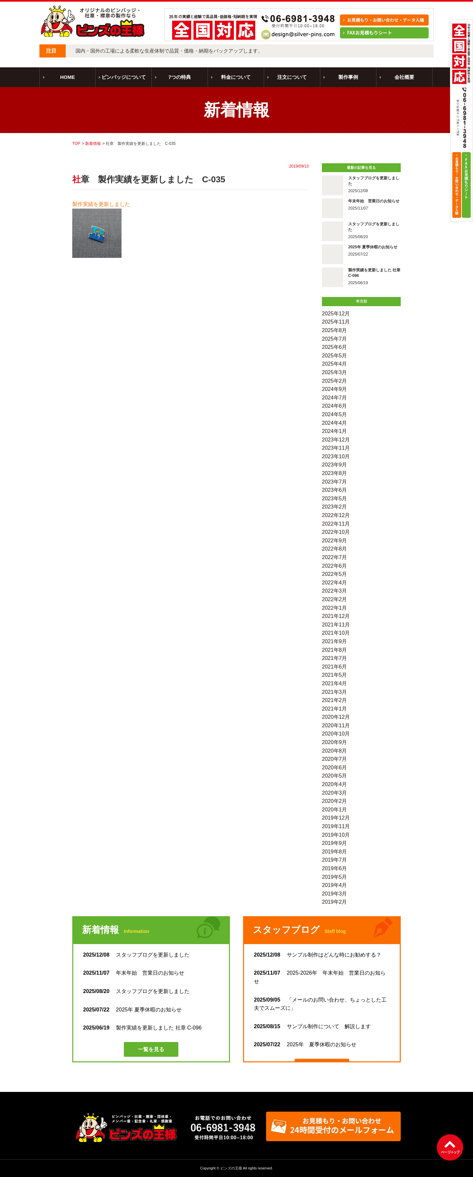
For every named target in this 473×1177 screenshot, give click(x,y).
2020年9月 (334, 742)
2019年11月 (336, 826)
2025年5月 (334, 355)
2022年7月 (334, 557)
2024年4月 (334, 423)
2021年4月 (334, 683)
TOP (76, 143)
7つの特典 (180, 77)
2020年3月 (334, 793)
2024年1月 (334, 431)
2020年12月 (336, 717)
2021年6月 (334, 666)
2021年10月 (336, 633)
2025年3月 (334, 372)
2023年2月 (334, 506)
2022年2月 (334, 599)
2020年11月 (336, 725)
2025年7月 (334, 339)
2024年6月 (334, 406)
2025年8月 (334, 330)
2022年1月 (334, 608)
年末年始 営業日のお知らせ (133, 973)
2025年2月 (334, 381)
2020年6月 (334, 767)
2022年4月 (334, 582)
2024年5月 (334, 414)
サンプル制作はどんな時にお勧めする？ (317, 955)
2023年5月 (334, 498)
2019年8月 (334, 851)
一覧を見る (151, 1049)
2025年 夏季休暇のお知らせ (132, 1009)
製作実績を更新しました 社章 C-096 (142, 1027)
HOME (67, 77)
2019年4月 (334, 885)
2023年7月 (334, 482)
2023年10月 (336, 456)
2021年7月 (334, 658)
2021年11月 (336, 624)
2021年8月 (334, 650)
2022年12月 (336, 515)
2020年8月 (334, 751)
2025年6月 (334, 347)
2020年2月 (334, 801)
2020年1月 (334, 809)
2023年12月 (336, 439)
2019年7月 (334, 860)
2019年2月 (334, 902)
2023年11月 (336, 448)
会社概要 (404, 77)
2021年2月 (334, 700)
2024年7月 (334, 397)
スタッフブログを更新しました (139, 955)
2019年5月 (334, 877)
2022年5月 (334, 574)
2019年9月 (334, 843)
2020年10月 (336, 733)
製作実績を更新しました (101, 204)
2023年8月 (334, 473)
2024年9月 (334, 389)
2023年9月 (334, 464)
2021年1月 (334, 709)
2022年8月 (334, 549)
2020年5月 (334, 776)
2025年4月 (334, 364)
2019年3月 (334, 893)
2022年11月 (336, 524)
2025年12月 (336, 313)
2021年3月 (334, 692)
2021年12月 (336, 616)
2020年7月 (334, 759)
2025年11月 (336, 322)
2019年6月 (334, 868)
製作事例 (348, 77)
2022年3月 (334, 591)
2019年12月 (336, 818)
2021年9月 (334, 641)
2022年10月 (336, 532)
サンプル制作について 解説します (312, 1026)
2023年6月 (334, 490)
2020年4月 (334, 784)
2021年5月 (334, 675)
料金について (236, 77)
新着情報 (93, 143)
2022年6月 (334, 566)
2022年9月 (334, 540)
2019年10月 (336, 835)
